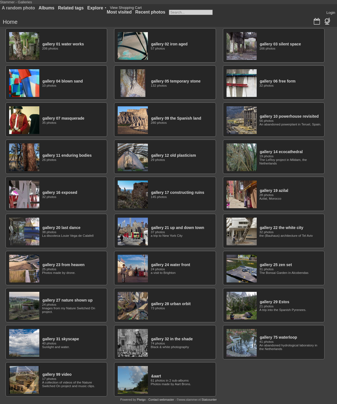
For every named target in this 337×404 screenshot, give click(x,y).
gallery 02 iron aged (169, 44)
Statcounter (209, 399)
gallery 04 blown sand (62, 81)
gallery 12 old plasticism (173, 155)
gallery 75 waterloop (278, 337)
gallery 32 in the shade (172, 339)
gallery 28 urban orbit (171, 304)
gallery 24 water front (170, 265)
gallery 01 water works (63, 44)
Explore (95, 8)
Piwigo (141, 399)
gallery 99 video (56, 374)
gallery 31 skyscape (60, 339)
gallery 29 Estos (274, 302)
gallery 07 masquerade (63, 118)
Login (330, 13)
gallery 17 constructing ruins (177, 192)
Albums (46, 8)
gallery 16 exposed (59, 192)
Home (10, 22)
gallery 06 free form (277, 81)
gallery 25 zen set (276, 265)
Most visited (119, 12)
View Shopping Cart (126, 8)
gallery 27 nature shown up (67, 300)
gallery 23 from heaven (63, 265)
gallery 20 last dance (61, 227)
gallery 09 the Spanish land (176, 118)
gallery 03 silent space (280, 44)
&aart (156, 376)
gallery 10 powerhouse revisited (289, 116)
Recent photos (150, 12)
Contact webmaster (161, 399)
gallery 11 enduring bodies (67, 155)
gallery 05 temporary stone (176, 81)
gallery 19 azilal (274, 190)
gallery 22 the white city (281, 227)
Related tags (71, 8)
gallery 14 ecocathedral (281, 152)
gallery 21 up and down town (177, 227)
